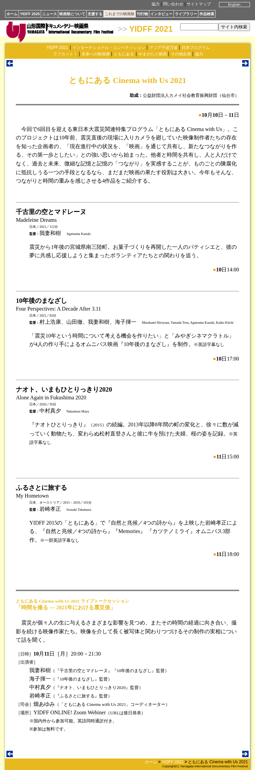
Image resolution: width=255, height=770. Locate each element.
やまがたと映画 (152, 54)
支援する (95, 14)
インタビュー (161, 14)
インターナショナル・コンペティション (108, 47)
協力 (156, 4)
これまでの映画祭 (119, 14)
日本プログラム (196, 47)
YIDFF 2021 (150, 28)
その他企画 (181, 54)
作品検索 (206, 14)
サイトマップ (199, 4)
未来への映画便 (96, 54)
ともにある (124, 54)
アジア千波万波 (163, 47)
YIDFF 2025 (30, 14)
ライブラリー (186, 14)
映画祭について (72, 14)
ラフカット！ (65, 54)
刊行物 (142, 14)
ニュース (49, 14)
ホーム (12, 14)
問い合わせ (173, 4)
